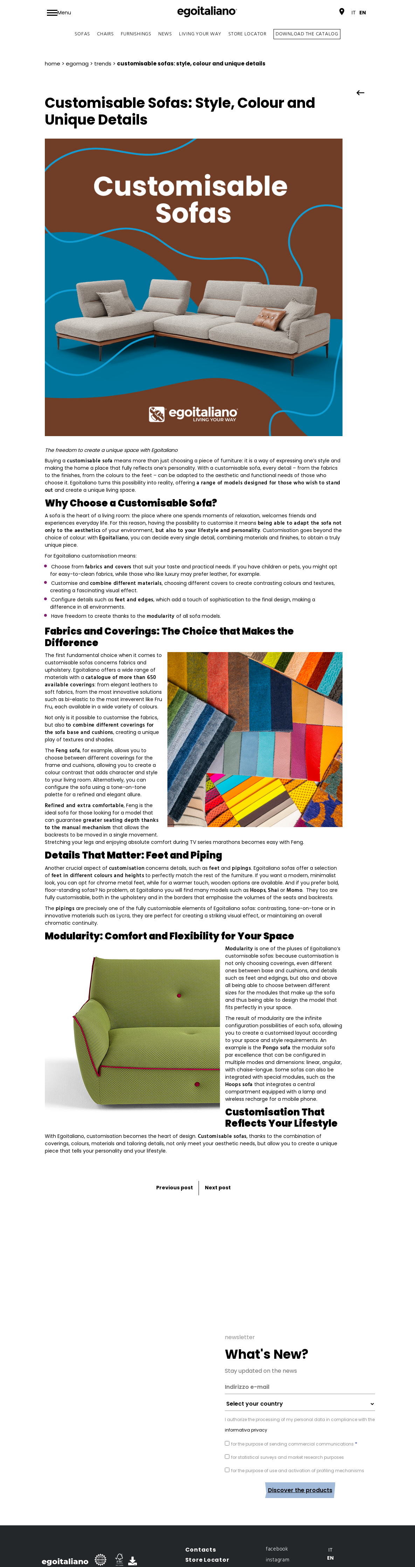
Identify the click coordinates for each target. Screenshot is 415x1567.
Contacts (200, 1502)
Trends (102, 63)
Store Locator (247, 34)
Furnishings (136, 34)
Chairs (105, 34)
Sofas (82, 34)
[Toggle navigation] (59, 12)
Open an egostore (214, 1533)
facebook (277, 1502)
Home (52, 63)
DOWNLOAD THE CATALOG (307, 34)
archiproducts (282, 1523)
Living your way (200, 34)
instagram (278, 1513)
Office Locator (208, 1523)
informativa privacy (246, 1383)
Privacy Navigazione (280, 1541)
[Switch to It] (354, 13)
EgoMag (77, 63)
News (165, 34)
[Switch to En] (363, 13)
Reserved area (208, 1543)
